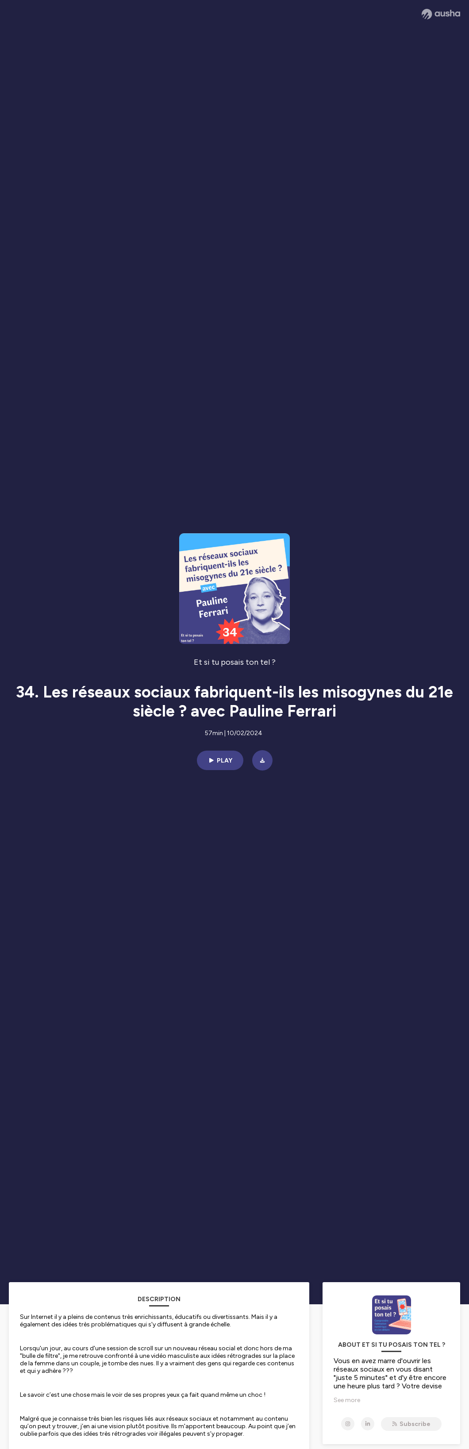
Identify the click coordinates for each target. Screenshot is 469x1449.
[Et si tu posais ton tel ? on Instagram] (347, 1423)
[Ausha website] (441, 14)
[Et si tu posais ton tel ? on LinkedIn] (367, 1423)
